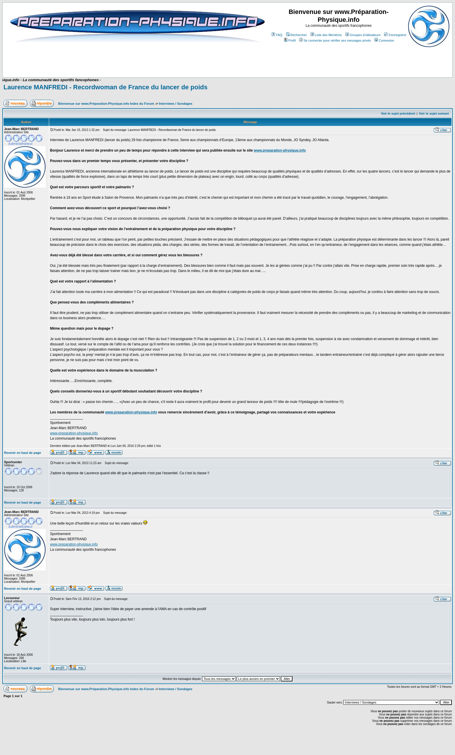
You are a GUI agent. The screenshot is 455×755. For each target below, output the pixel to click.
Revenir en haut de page (22, 452)
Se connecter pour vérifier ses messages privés (335, 40)
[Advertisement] (121, 60)
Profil (290, 40)
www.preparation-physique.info (280, 150)
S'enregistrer (395, 35)
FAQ (277, 35)
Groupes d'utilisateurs (363, 35)
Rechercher (296, 35)
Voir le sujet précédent (398, 113)
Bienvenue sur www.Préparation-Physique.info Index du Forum (106, 103)
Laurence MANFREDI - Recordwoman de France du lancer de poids (105, 87)
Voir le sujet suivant (434, 113)
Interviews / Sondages (175, 103)
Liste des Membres (326, 35)
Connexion (384, 40)
